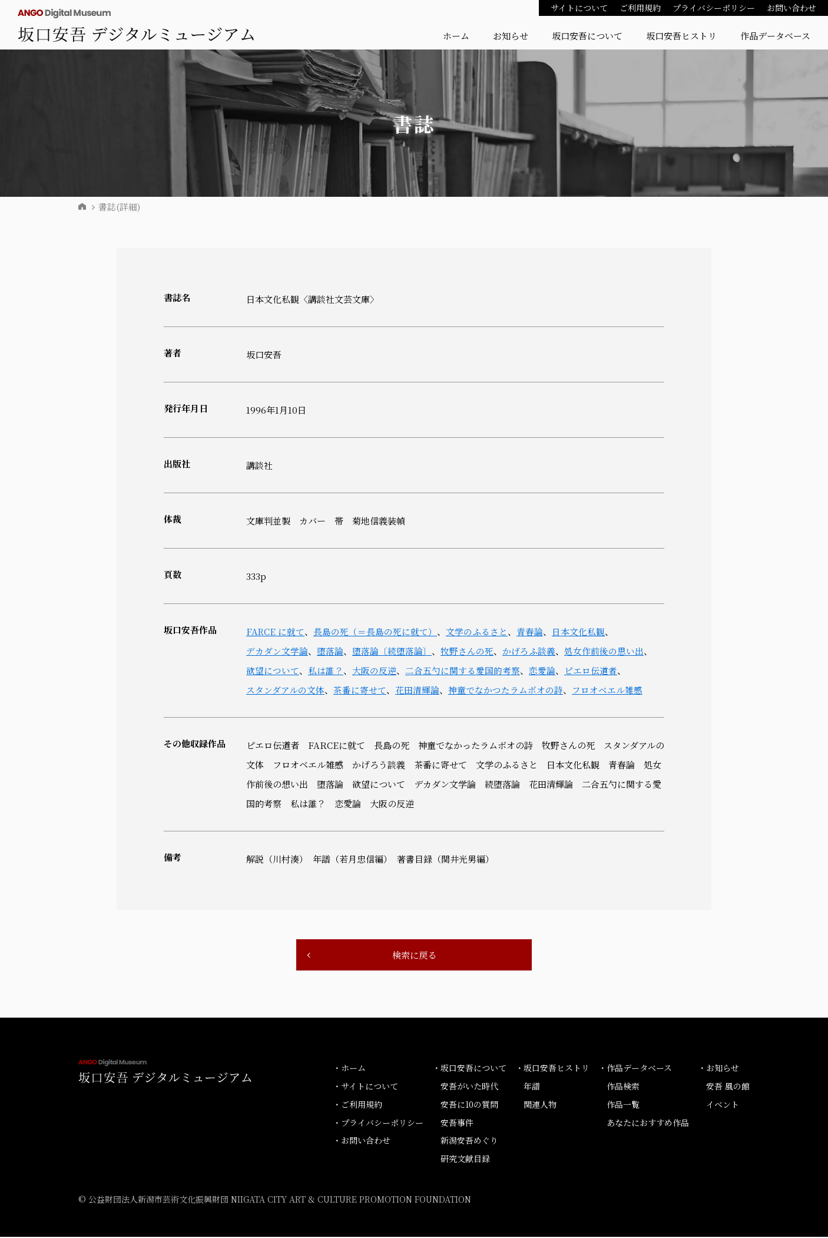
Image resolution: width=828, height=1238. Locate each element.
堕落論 (330, 651)
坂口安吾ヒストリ (681, 35)
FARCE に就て (276, 631)
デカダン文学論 (277, 651)
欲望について (272, 670)
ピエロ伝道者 (590, 670)
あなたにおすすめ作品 (648, 1123)
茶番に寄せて (359, 690)
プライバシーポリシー (714, 8)
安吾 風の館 (728, 1087)
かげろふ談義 (528, 651)
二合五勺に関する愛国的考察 (462, 670)
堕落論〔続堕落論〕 (392, 651)
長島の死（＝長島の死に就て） (376, 631)
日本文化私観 (579, 631)
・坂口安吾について (469, 1069)
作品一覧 (623, 1105)
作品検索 (623, 1087)
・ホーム (349, 1069)
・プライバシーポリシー (378, 1123)
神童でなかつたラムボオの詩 (505, 690)
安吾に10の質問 (469, 1105)
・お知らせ (718, 1069)
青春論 (531, 631)
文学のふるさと (478, 631)
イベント (722, 1105)
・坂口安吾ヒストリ (552, 1069)
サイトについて (579, 8)
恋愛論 (542, 670)
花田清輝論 (417, 690)
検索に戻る (414, 955)
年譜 (532, 1087)
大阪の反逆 (374, 670)
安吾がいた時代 (469, 1087)
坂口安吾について (587, 35)
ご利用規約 (640, 8)
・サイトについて (365, 1087)
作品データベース (775, 35)
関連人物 (540, 1105)
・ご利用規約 (357, 1105)
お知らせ (510, 35)
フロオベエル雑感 (607, 690)
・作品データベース (635, 1069)
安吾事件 (457, 1123)
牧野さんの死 (467, 651)
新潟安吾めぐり (469, 1141)
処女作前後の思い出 (604, 651)
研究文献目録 (465, 1160)
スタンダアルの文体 (285, 690)
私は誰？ (325, 670)
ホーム (456, 35)
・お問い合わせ (361, 1141)
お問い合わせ (791, 8)
